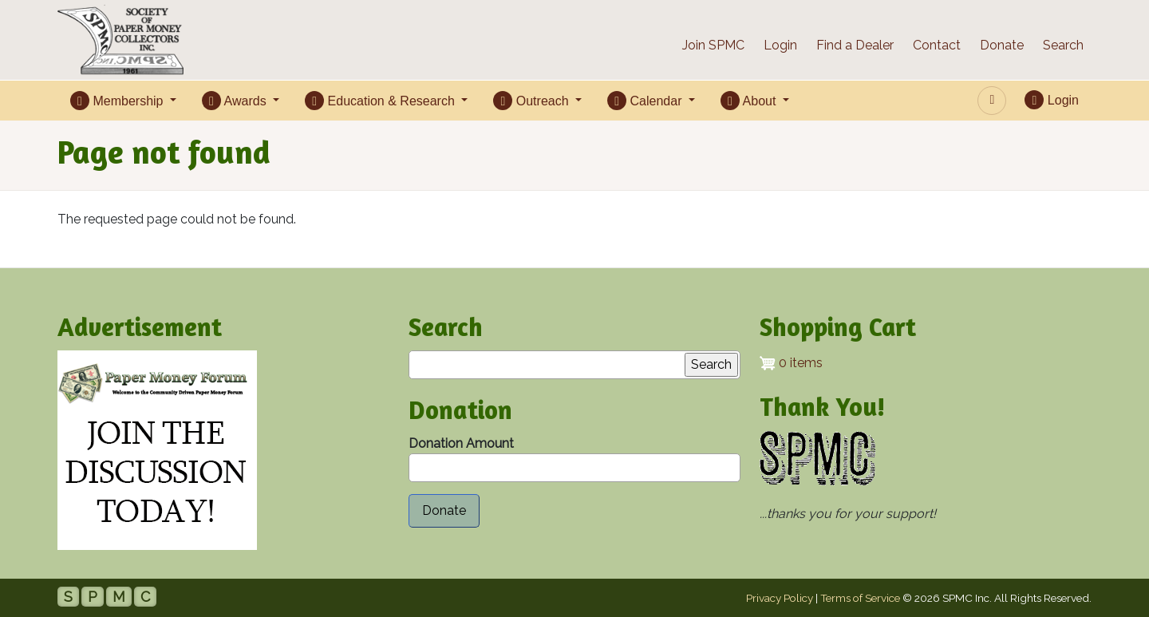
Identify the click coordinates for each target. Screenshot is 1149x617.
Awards (236, 100)
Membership (118, 100)
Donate (1002, 45)
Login (780, 45)
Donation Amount (461, 443)
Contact (937, 45)
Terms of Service (860, 597)
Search (1063, 45)
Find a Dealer (855, 45)
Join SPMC (713, 45)
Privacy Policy (779, 597)
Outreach (532, 100)
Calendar (646, 100)
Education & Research (381, 100)
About (750, 100)
